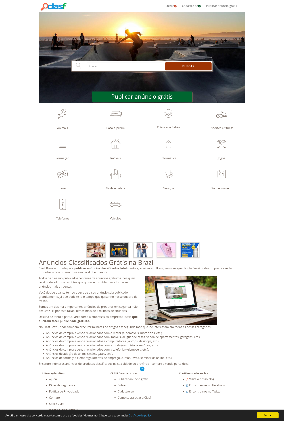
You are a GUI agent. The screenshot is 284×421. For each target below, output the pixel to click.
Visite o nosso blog (200, 379)
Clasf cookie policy (140, 415)
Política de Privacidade (64, 391)
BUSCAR (188, 66)
